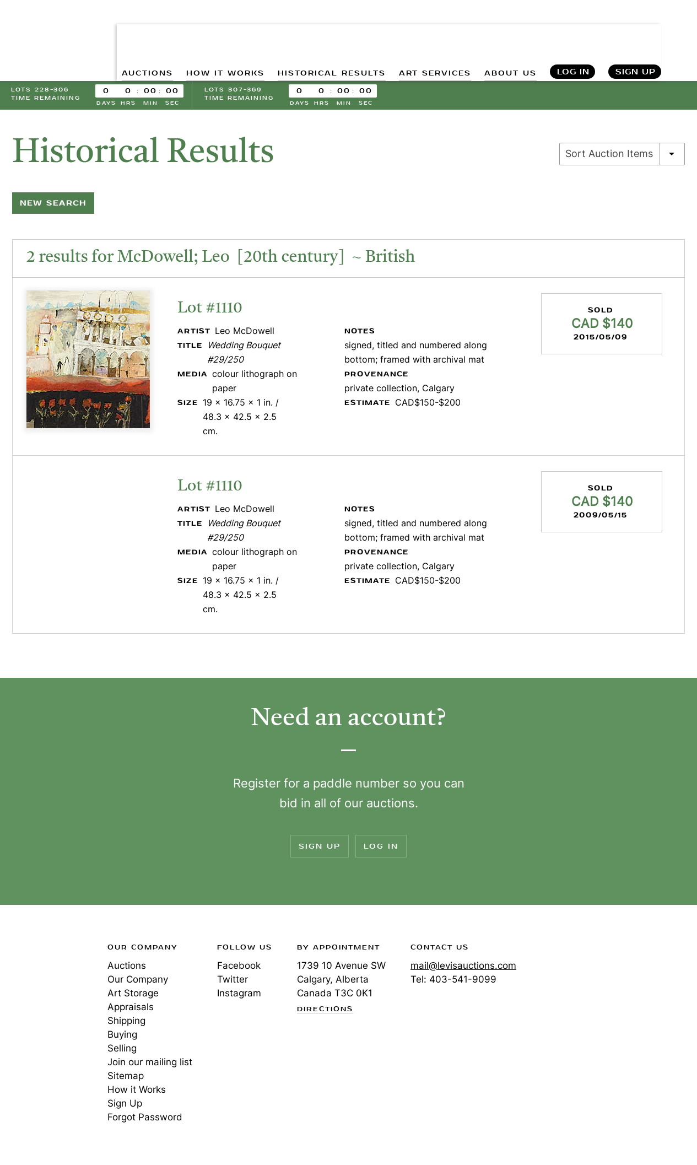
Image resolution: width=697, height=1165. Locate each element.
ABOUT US (509, 33)
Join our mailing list (149, 1064)
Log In (572, 33)
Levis (47, 988)
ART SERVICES (433, 33)
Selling (122, 1050)
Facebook (239, 967)
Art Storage (133, 995)
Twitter (232, 981)
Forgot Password (144, 1119)
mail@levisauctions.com (463, 967)
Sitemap (125, 1077)
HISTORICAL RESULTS (329, 33)
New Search (53, 205)
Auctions (126, 967)
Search (678, 33)
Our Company (137, 981)
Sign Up (635, 33)
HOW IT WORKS (222, 33)
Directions (325, 1012)
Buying (122, 1036)
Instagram (239, 995)
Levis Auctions (49, 23)
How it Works (136, 1091)
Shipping (126, 1022)
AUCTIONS (144, 33)
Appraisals (130, 1009)
